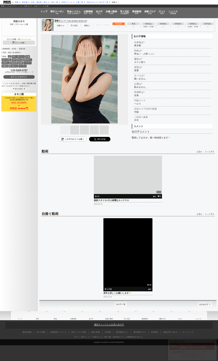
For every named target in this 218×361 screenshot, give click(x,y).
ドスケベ (27, 63)
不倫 (27, 56)
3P (10, 56)
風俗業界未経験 (16, 63)
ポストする (99, 139)
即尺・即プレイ (18, 56)
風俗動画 (149, 11)
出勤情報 (73, 316)
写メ (131, 11)
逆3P (14, 60)
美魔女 (4, 66)
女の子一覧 (120, 304)
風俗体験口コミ (122, 332)
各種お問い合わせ (170, 332)
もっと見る (209, 152)
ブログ (169, 11)
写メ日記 (126, 316)
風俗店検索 (26, 332)
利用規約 (154, 332)
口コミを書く (19, 43)
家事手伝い (27, 60)
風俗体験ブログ (139, 332)
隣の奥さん (13, 66)
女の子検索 (40, 332)
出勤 (76, 11)
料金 (55, 11)
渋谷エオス (19, 21)
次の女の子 (202, 304)
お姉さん (5, 63)
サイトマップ (187, 332)
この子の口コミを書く (72, 139)
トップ (12, 10)
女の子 (93, 11)
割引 (32, 11)
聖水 (19, 60)
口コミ (187, 11)
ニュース (204, 11)
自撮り (111, 11)
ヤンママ (22, 66)
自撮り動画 (109, 316)
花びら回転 (6, 60)
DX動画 (108, 332)
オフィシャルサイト (19, 77)
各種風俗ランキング (58, 332)
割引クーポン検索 (78, 332)
